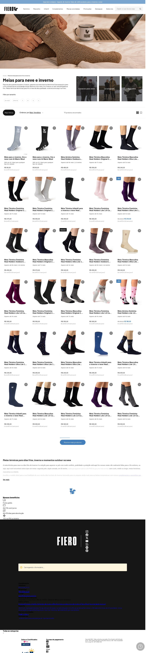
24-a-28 (7, 100)
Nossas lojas (29, 599)
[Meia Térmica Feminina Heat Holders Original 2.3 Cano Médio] (44, 196)
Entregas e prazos (55, 603)
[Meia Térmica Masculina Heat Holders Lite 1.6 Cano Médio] (44, 401)
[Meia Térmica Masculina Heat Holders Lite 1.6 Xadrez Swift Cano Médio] (129, 350)
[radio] (137, 112)
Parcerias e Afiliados (91, 603)
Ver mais (6, 476)
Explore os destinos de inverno (68, 599)
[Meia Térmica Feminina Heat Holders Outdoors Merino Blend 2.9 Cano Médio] (16, 247)
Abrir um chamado (25, 603)
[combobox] (129, 8)
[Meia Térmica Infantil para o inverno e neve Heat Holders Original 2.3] (72, 196)
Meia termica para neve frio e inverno (19, 75)
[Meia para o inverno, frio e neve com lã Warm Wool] (16, 145)
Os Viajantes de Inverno (43, 599)
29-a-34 (15, 100)
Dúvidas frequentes (40, 603)
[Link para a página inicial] (4, 75)
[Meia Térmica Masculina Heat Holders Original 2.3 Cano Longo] (44, 247)
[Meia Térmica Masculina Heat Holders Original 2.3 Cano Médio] (101, 145)
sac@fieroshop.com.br (27, 591)
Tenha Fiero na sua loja (27, 613)
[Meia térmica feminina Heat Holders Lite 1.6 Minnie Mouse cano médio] (129, 299)
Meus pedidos (77, 603)
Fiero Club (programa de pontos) (93, 599)
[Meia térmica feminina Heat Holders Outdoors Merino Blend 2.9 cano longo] (72, 145)
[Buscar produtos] (140, 8)
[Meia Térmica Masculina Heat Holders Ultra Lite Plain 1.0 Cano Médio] (129, 145)
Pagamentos (67, 603)
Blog (54, 599)
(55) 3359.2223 (23, 582)
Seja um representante (45, 613)
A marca (21, 599)
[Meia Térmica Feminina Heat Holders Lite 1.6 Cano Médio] (101, 196)
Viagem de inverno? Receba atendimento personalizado (57, 605)
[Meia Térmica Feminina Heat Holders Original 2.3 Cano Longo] (16, 196)
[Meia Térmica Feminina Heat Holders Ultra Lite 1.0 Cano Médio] (129, 196)
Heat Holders (23, 609)
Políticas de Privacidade (108, 603)
